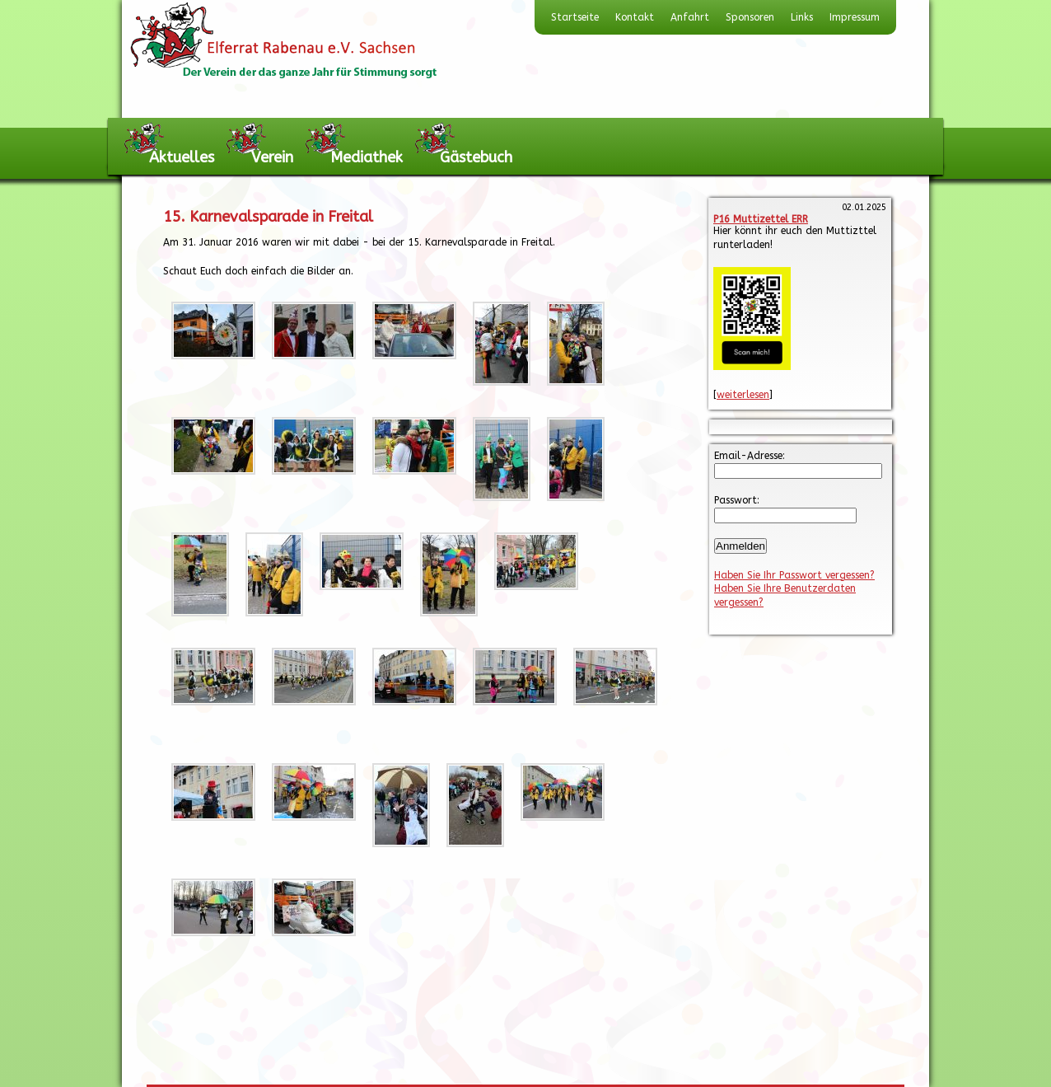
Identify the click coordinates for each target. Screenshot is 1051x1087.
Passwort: (736, 500)
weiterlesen (743, 395)
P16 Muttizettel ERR (760, 219)
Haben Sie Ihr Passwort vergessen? (794, 575)
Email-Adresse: (749, 456)
